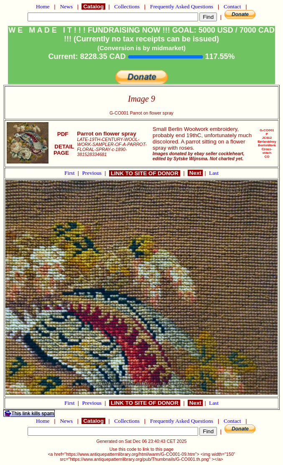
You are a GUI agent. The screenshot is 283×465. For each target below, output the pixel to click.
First (70, 173)
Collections (127, 6)
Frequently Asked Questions (182, 6)
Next (195, 173)
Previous (92, 173)
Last (214, 173)
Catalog (93, 6)
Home (43, 6)
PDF (63, 134)
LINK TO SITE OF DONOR (144, 173)
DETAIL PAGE (62, 149)
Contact (232, 6)
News (66, 6)
